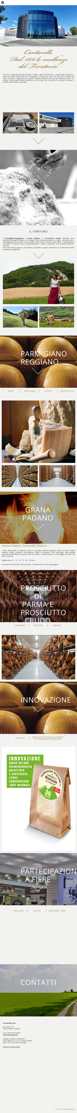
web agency (71, 1109)
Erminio (57, 625)
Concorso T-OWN (57, 911)
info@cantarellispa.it (10, 1035)
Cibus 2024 (18, 911)
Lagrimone (19, 625)
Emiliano (38, 625)
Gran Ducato (67, 391)
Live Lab (37, 911)
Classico (48, 391)
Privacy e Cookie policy (11, 1047)
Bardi (11, 391)
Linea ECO (20, 738)
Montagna (29, 391)
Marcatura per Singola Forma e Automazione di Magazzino (48, 738)
